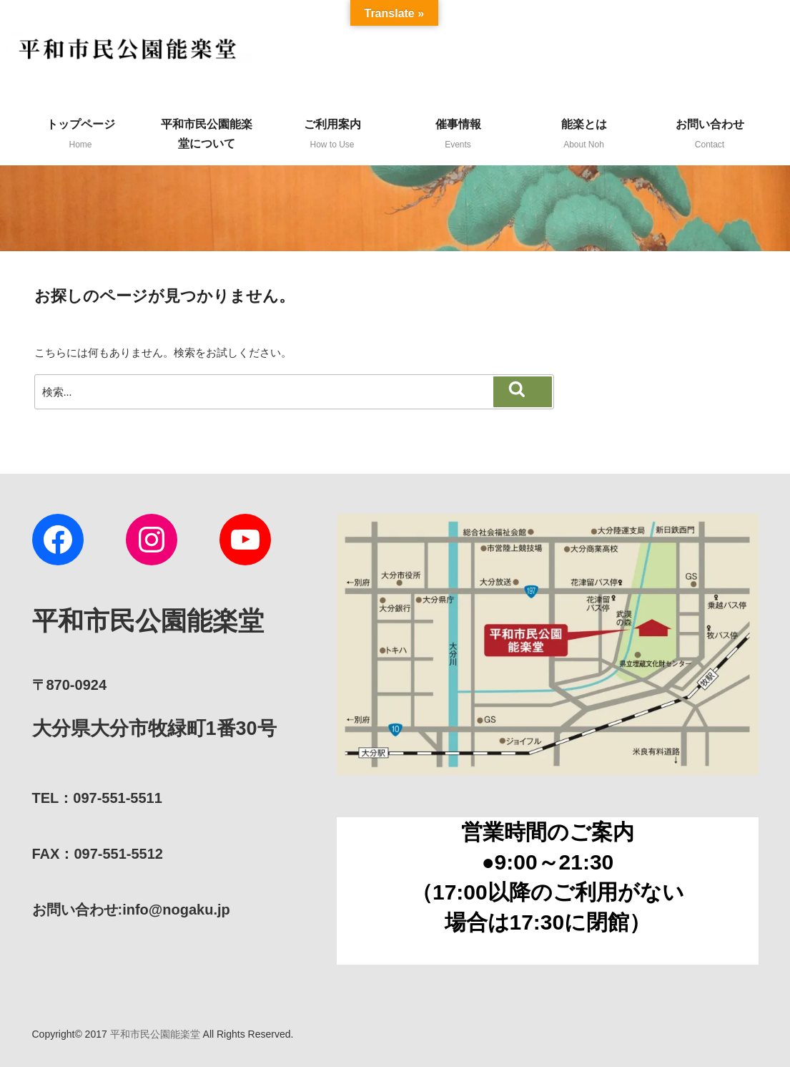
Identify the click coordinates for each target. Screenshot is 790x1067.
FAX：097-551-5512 (97, 854)
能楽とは (584, 134)
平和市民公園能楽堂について (206, 134)
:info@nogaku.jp (131, 909)
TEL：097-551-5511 (97, 798)
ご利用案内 (332, 134)
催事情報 (458, 134)
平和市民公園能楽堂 (155, 1034)
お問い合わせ (710, 134)
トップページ (80, 134)
